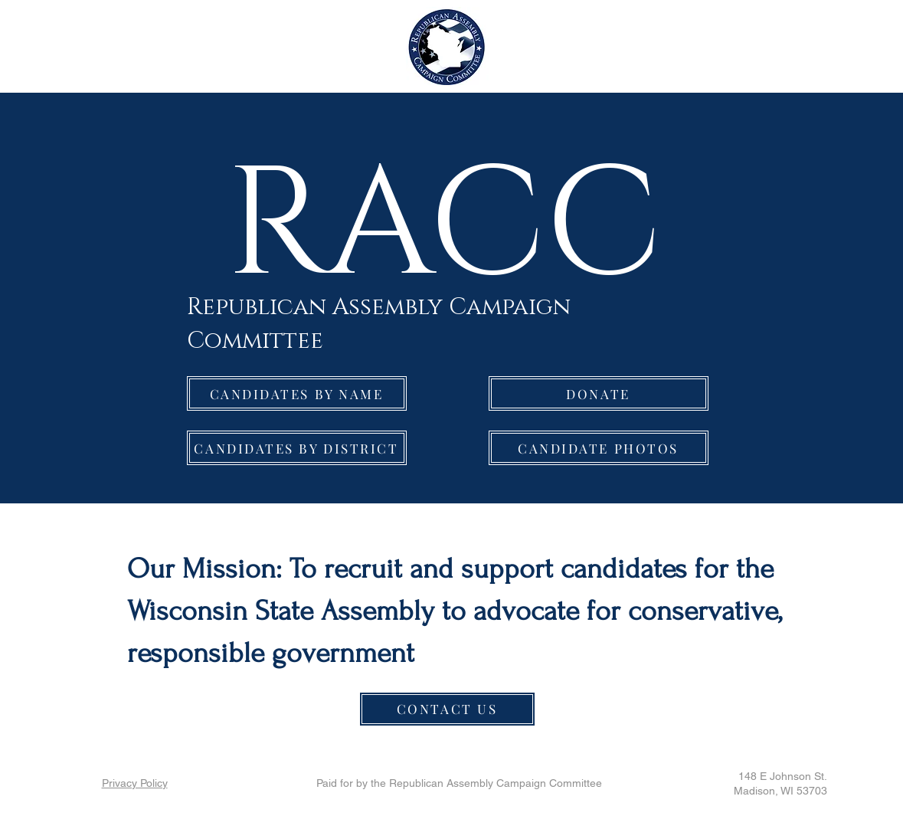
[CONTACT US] (447, 709)
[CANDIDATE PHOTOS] (598, 448)
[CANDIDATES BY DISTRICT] (297, 448)
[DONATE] (598, 393)
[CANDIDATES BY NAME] (297, 393)
